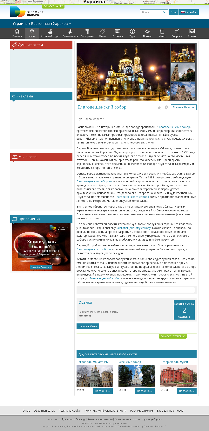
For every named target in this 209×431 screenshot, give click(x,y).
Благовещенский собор (174, 127)
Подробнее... (103, 391)
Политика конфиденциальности (105, 410)
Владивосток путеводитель (99, 419)
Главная (17, 33)
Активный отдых (50, 33)
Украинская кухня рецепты (127, 419)
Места (32, 33)
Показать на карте (183, 107)
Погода (147, 33)
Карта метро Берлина (152, 419)
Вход (173, 12)
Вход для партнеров (170, 410)
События (117, 33)
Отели (102, 33)
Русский (189, 12)
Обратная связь (44, 410)
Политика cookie (70, 410)
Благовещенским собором (94, 181)
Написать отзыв (88, 326)
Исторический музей (174, 362)
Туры (132, 33)
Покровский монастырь (92, 362)
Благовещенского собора (132, 197)
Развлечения (70, 33)
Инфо (162, 33)
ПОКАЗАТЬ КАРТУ (53, 6)
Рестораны (87, 33)
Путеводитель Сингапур (73, 419)
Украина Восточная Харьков (42, 23)
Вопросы (177, 33)
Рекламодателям (141, 410)
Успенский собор (129, 362)
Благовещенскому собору (133, 228)
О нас (26, 410)
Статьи (192, 33)
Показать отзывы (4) (173, 336)
